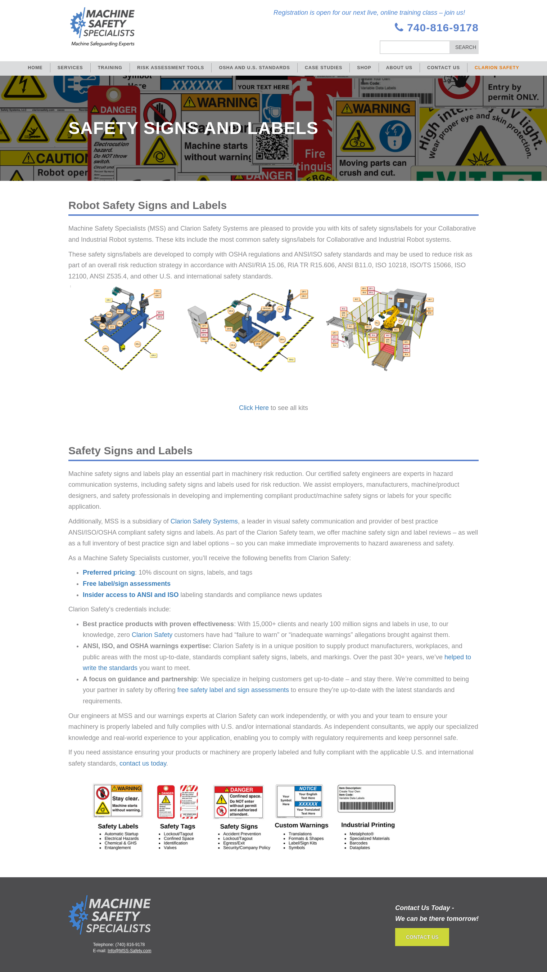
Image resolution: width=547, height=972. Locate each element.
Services (70, 67)
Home (35, 67)
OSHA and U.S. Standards (254, 67)
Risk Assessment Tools (170, 67)
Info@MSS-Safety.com (129, 950)
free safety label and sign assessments (233, 690)
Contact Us (443, 67)
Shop (364, 67)
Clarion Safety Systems (204, 521)
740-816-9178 (437, 28)
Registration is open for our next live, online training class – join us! (369, 12)
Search (465, 47)
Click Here (254, 407)
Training (110, 67)
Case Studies (323, 67)
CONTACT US (422, 937)
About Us (399, 67)
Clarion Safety (497, 67)
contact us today (142, 763)
